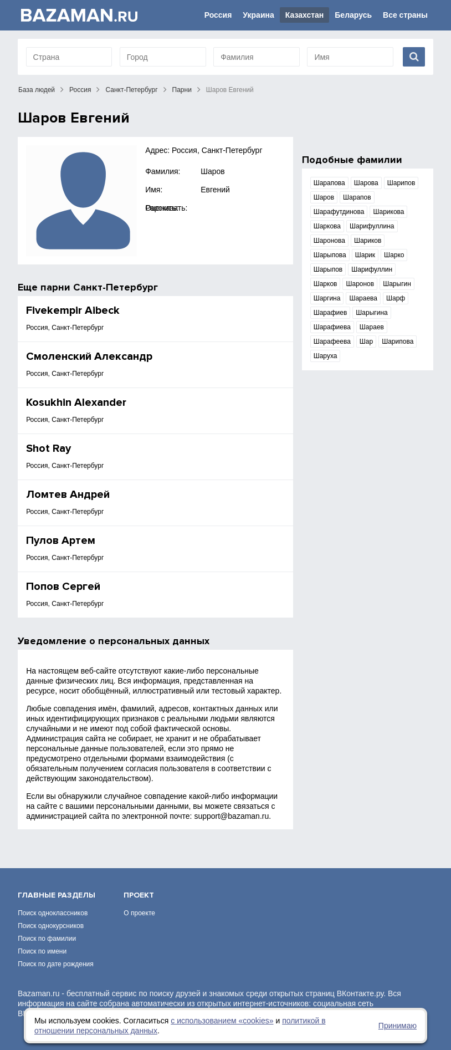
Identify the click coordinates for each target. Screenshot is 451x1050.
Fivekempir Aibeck (73, 310)
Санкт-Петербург (131, 90)
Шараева (363, 298)
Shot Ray (48, 448)
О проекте (139, 913)
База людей (36, 90)
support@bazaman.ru (231, 816)
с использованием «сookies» (222, 1020)
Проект (139, 895)
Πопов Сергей (63, 586)
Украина (258, 15)
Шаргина (327, 298)
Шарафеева (332, 341)
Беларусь (353, 15)
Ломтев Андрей (68, 494)
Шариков (367, 240)
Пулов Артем (60, 540)
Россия (218, 15)
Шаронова (329, 240)
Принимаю (397, 1025)
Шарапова (329, 183)
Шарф (395, 298)
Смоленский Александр (89, 356)
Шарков (325, 284)
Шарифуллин (371, 269)
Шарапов (357, 197)
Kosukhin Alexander (76, 402)
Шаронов (360, 284)
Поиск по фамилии (47, 938)
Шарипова (397, 341)
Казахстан (304, 15)
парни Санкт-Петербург (99, 287)
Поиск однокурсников (51, 926)
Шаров (213, 171)
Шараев (372, 327)
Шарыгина (371, 313)
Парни (182, 90)
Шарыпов (328, 269)
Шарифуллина (372, 226)
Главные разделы (56, 895)
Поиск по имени (42, 951)
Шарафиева (332, 327)
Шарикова (388, 212)
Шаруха (325, 356)
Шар (366, 341)
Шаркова (327, 226)
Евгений (215, 189)
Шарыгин (397, 284)
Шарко (394, 255)
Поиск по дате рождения (56, 964)
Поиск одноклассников (53, 913)
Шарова (366, 183)
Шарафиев (330, 313)
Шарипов (401, 183)
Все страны (405, 15)
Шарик (365, 255)
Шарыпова (330, 255)
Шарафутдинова (339, 212)
